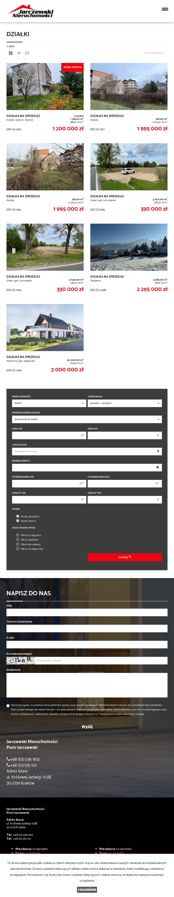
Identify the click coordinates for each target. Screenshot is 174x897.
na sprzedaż (115, 849)
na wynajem (31, 849)
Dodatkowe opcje (23, 528)
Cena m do (94, 493)
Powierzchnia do (99, 477)
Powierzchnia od (23, 477)
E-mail (10, 638)
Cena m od (19, 493)
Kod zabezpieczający (19, 654)
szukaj (124, 557)
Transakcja (95, 396)
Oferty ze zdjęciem (29, 535)
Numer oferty (21, 461)
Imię (9, 606)
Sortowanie (154, 53)
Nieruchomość (21, 396)
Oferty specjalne (27, 540)
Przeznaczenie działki (26, 412)
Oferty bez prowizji (29, 545)
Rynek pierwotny (28, 517)
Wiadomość (13, 670)
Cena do (93, 429)
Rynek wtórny (26, 521)
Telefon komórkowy (19, 622)
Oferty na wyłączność (30, 549)
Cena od (17, 429)
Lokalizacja (19, 445)
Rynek (16, 509)
